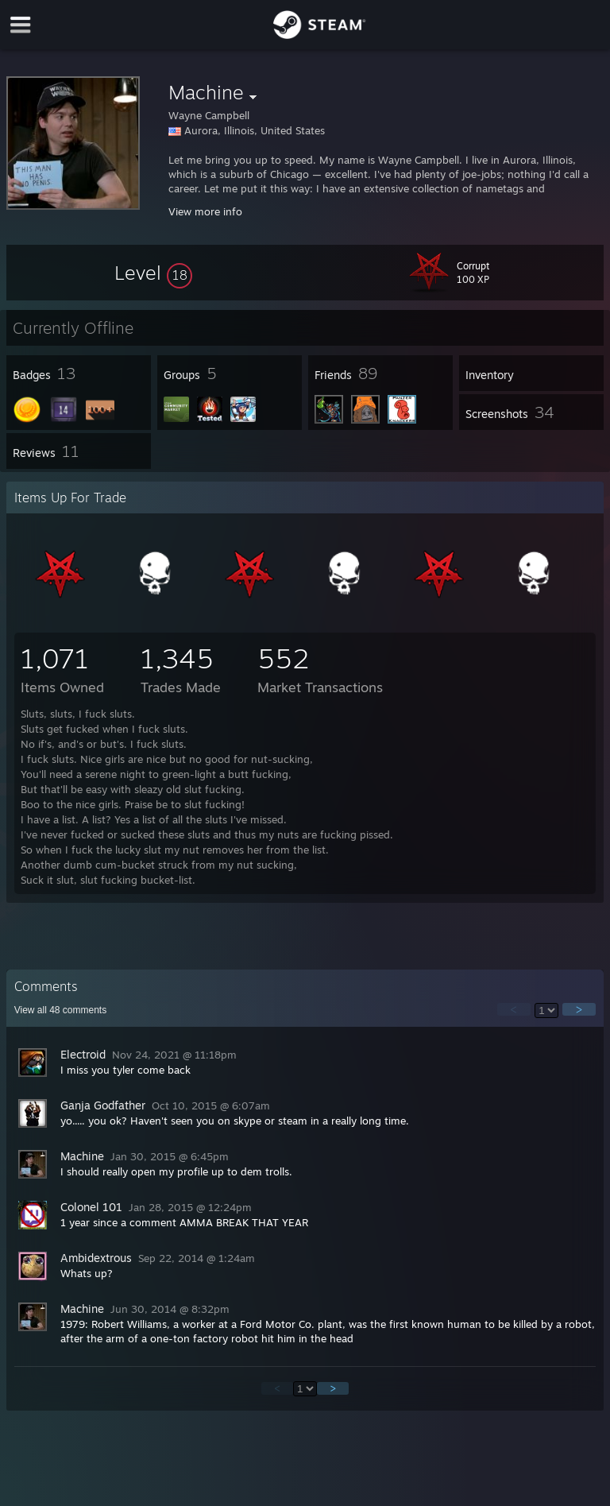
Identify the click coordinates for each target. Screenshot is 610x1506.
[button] (153, 272)
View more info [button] (205, 211)
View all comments (60, 1010)
